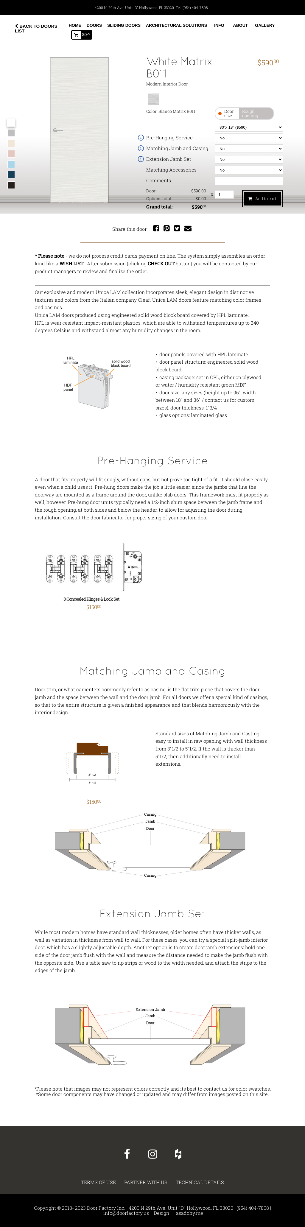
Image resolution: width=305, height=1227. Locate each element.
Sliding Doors (124, 25)
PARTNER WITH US (145, 1182)
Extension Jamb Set (168, 159)
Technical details (200, 1182)
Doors (94, 25)
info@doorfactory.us (126, 1213)
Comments (158, 180)
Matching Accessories (171, 169)
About (240, 25)
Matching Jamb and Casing (177, 148)
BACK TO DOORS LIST (36, 29)
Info (219, 25)
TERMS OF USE (98, 1182)
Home (75, 25)
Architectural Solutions (176, 25)
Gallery (265, 25)
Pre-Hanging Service (169, 137)
